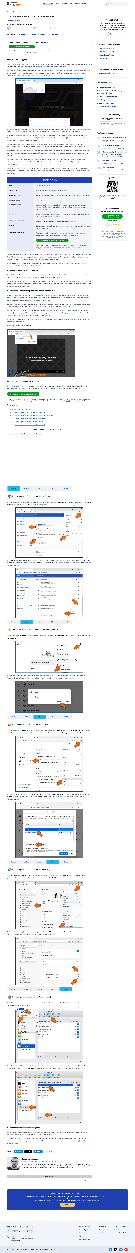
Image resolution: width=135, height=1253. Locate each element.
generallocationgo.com (32, 64)
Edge (52, 488)
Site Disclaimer (44, 1249)
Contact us (102, 1230)
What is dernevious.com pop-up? (20, 409)
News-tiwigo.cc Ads (104, 100)
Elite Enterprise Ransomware (107, 96)
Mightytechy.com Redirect (106, 106)
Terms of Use (58, 399)
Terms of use (54, 1249)
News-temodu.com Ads (105, 103)
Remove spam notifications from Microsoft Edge (30, 422)
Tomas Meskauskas (18, 28)
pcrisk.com (23, 1230)
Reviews (64, 4)
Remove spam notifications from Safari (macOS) (30, 425)
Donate (67, 1205)
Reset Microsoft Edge (106, 55)
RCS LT (17, 52)
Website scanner (120, 1230)
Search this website (120, 1233)
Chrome (13, 622)
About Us (102, 1233)
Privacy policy (34, 1249)
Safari (66, 488)
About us (112, 34)
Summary (33, 35)
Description (22, 35)
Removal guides (48, 4)
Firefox (39, 488)
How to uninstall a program (108, 73)
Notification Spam (14, 21)
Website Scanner (80, 4)
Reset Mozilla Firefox (106, 51)
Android (26, 488)
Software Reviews (84, 1239)
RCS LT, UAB (11, 1227)
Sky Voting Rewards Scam (106, 87)
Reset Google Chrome (106, 48)
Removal (43, 35)
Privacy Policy (48, 399)
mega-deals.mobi (18, 64)
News (57, 4)
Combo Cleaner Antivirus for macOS (76, 319)
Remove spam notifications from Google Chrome (30, 412)
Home (9, 12)
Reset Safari (103, 58)
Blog (71, 4)
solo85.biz (43, 64)
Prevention (54, 35)
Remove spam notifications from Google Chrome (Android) (34, 415)
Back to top (88, 1181)
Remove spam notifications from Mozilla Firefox (30, 418)
